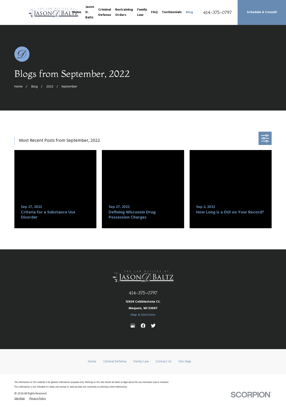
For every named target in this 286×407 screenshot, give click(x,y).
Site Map (184, 361)
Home (92, 361)
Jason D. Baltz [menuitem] (89, 12)
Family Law (141, 361)
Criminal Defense (115, 361)
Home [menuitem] (76, 12)
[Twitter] (153, 325)
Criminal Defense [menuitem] (104, 12)
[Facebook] (143, 325)
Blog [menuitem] (189, 12)
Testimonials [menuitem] (172, 12)
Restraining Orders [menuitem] (124, 12)
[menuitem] (19, 399)
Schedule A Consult (262, 12)
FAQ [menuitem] (154, 12)
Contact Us (164, 361)
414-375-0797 (217, 12)
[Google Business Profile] (132, 325)
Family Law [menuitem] (142, 12)
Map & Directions (143, 315)
